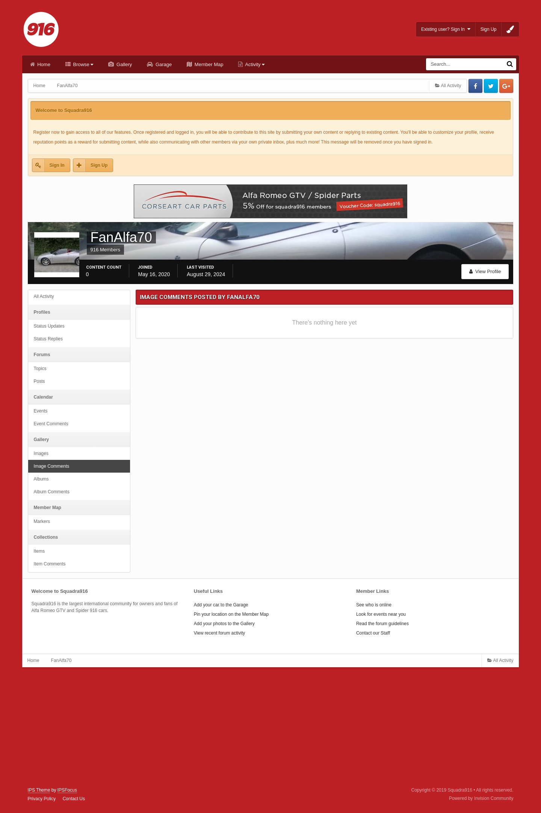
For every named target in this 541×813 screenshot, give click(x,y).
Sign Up (489, 29)
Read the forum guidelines (382, 623)
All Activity (44, 296)
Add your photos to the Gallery (224, 623)
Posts (39, 381)
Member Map (208, 64)
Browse (83, 64)
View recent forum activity (219, 633)
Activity (254, 64)
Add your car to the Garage (221, 604)
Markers (42, 521)
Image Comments (52, 466)
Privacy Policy (42, 798)
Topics (40, 368)
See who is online (373, 604)
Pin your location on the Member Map (231, 614)
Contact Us (74, 798)
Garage (163, 64)
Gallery (123, 64)
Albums (41, 479)
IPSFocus (67, 790)
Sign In (57, 165)
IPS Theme (39, 790)
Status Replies (48, 339)
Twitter (491, 86)
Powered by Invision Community (481, 798)
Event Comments (51, 423)
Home (43, 64)
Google (506, 86)
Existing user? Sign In (445, 29)
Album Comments (52, 491)
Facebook (475, 86)
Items (39, 551)
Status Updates (49, 326)
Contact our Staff (373, 633)
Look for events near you (381, 614)
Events (41, 411)
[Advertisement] (270, 727)
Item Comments (50, 564)
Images (41, 453)
